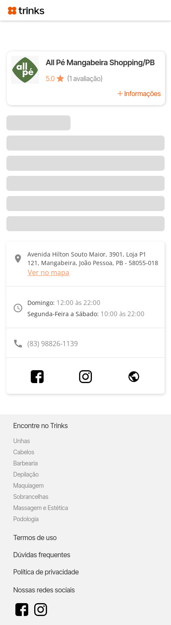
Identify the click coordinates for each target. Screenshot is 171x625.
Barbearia (25, 463)
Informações (142, 93)
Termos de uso (35, 537)
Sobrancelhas (30, 496)
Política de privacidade (46, 572)
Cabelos (23, 452)
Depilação (25, 474)
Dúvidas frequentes (41, 554)
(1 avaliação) (85, 78)
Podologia (26, 518)
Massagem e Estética (40, 507)
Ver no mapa (48, 272)
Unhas (21, 440)
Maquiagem (28, 485)
